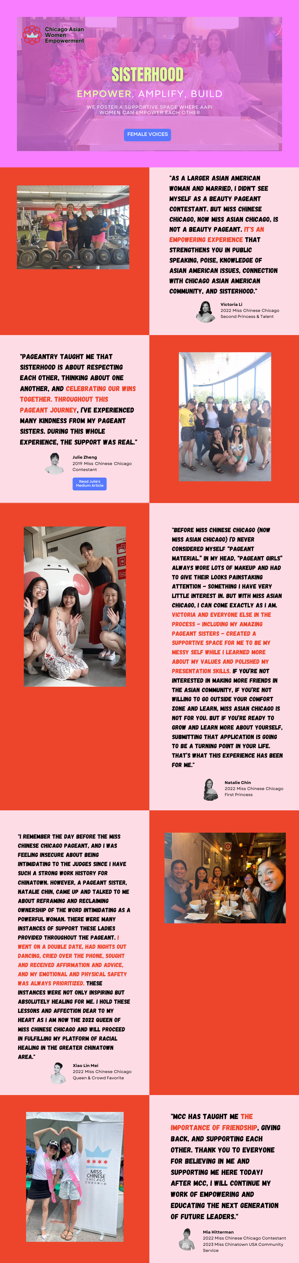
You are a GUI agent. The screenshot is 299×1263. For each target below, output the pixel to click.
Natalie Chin (238, 783)
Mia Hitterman (218, 1232)
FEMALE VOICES (147, 134)
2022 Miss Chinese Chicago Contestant (244, 1238)
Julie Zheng (85, 457)
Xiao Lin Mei (85, 1066)
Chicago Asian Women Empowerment (64, 35)
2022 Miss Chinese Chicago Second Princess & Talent (250, 314)
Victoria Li (232, 305)
